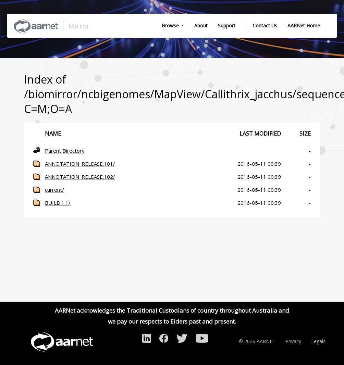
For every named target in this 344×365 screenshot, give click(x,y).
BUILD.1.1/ (58, 202)
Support (226, 25)
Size (305, 133)
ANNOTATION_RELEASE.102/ (80, 176)
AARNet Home (303, 25)
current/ (54, 189)
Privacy (293, 341)
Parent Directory (65, 150)
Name (53, 133)
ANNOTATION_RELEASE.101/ (80, 163)
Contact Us (265, 25)
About (201, 25)
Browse (170, 25)
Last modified (260, 133)
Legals (318, 341)
